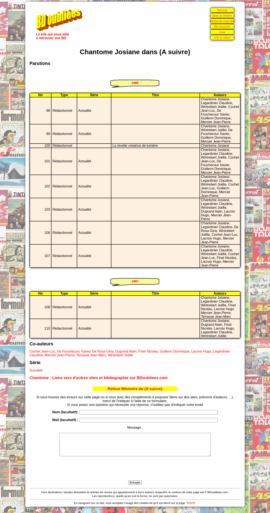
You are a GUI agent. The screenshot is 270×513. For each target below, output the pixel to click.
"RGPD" (191, 507)
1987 (134, 281)
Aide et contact (222, 37)
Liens (222, 32)
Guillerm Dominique (174, 351)
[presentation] (135, 473)
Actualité (36, 370)
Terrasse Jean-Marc (91, 355)
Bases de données (222, 15)
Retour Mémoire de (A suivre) (135, 388)
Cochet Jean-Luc (42, 351)
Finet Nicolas (148, 351)
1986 (134, 83)
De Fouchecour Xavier (73, 351)
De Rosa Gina (102, 351)
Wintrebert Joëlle (120, 355)
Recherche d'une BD (222, 21)
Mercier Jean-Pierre (59, 355)
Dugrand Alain (125, 351)
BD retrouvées (222, 26)
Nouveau (222, 10)
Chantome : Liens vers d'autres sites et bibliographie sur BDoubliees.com (98, 378)
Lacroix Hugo (201, 351)
